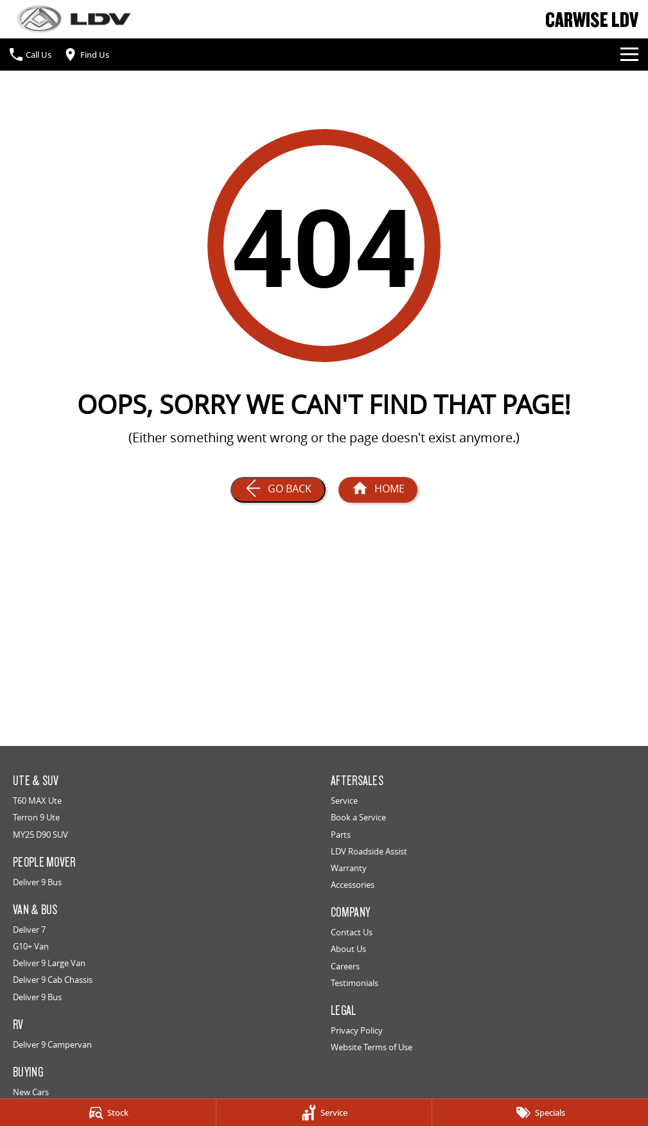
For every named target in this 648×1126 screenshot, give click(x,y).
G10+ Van (31, 946)
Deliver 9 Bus (37, 882)
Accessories (352, 884)
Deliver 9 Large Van (49, 963)
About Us (348, 949)
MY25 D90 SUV (40, 834)
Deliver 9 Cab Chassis (52, 979)
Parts (341, 834)
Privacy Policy (357, 1030)
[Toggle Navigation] (629, 55)
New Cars (31, 1092)
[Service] (324, 1112)
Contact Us (351, 932)
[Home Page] (74, 19)
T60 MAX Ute (37, 800)
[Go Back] (278, 490)
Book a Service (358, 817)
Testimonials (354, 983)
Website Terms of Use (371, 1047)
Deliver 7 (29, 929)
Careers (345, 966)
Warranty (349, 868)
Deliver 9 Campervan (52, 1044)
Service (344, 800)
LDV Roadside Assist (369, 851)
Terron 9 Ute (36, 817)
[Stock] (108, 1112)
